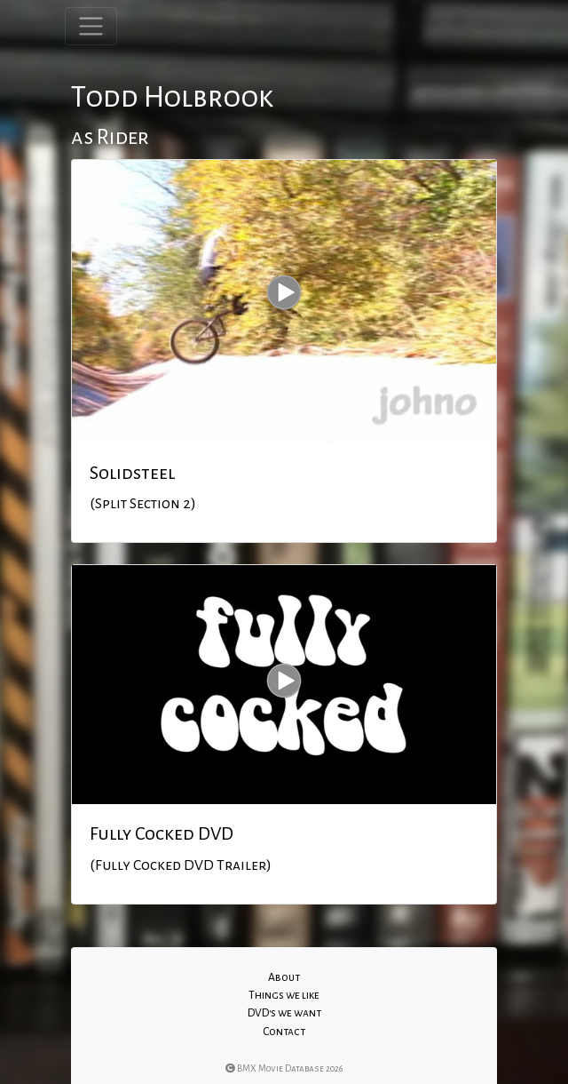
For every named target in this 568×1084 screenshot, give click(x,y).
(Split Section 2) (143, 504)
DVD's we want (284, 1013)
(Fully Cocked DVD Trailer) (181, 865)
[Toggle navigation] (91, 26)
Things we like (284, 995)
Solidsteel (132, 472)
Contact (284, 1031)
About (284, 977)
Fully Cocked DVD (161, 833)
